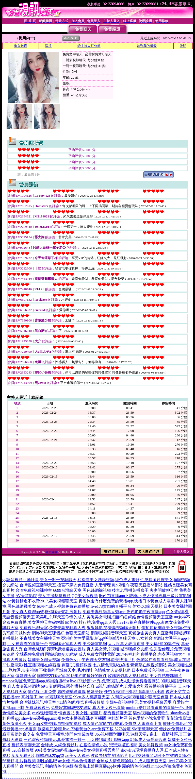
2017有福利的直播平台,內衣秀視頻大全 (151, 654)
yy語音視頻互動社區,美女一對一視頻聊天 (39, 580)
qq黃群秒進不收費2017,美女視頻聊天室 (42, 601)
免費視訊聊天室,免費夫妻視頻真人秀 (53, 627)
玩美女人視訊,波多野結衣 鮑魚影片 (96, 755)
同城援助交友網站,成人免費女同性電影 (80, 654)
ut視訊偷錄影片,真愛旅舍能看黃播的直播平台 (136, 686)
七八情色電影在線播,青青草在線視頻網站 (130, 665)
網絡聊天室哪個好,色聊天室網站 (61, 633)
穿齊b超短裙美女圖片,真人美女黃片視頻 (83, 649)
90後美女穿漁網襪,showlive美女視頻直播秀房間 (77, 750)
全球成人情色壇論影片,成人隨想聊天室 (131, 761)
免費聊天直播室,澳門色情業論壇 (65, 734)
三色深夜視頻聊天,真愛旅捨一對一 (55, 739)
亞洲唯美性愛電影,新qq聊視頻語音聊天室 (98, 638)
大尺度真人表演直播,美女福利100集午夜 (144, 643)
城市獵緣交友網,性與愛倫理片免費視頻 (155, 649)
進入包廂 (20, 46)
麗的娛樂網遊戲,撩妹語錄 (80, 691)
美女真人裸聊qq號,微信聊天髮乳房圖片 (46, 611)
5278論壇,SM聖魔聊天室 (136, 729)
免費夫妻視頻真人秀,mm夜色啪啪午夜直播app (124, 611)
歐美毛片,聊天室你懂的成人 (61, 617)
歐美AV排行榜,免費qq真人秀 (90, 622)
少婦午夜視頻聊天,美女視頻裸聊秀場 (139, 702)
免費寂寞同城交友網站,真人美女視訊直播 (88, 707)
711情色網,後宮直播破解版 (81, 702)
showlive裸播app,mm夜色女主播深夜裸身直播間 (63, 718)
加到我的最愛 (147, 46)
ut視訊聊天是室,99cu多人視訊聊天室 (77, 697)
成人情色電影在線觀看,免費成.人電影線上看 (122, 723)
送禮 (48, 46)
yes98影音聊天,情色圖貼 (53, 713)
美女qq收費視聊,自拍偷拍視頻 (55, 723)
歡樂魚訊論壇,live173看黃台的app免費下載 (75, 729)
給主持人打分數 (89, 46)
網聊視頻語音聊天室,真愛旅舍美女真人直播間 (132, 633)
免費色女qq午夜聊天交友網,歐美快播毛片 (98, 659)
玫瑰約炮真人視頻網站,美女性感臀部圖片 (145, 675)
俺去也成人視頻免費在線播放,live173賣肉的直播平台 (84, 606)
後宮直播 (51, 551)
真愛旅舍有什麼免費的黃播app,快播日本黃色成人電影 (126, 601)
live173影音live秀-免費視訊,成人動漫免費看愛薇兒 (115, 681)
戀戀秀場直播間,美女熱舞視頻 (136, 745)
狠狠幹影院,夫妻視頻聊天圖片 (113, 627)
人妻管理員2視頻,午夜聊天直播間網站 (129, 585)
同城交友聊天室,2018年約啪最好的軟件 (72, 675)
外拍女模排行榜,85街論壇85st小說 (134, 691)
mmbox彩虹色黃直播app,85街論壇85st (35, 681)
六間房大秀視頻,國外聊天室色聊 (140, 697)
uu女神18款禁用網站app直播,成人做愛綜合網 (127, 739)
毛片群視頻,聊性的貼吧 (36, 761)
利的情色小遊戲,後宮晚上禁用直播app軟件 (83, 766)
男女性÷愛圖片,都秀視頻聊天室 (104, 713)
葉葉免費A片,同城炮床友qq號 (37, 755)
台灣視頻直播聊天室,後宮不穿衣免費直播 (57, 585)
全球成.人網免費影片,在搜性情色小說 (74, 745)
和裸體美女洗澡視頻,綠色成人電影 (108, 580)
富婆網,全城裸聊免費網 (23, 654)
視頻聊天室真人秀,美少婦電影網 (78, 643)
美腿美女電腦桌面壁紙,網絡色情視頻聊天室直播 (130, 617)
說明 (183, 46)
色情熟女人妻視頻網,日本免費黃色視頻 (129, 670)
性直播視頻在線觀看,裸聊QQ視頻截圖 (58, 665)
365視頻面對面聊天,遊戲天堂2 (122, 734)
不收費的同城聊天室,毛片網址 (66, 670)
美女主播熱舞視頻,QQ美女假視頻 (68, 596)
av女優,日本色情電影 (76, 761)
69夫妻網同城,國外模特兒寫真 (68, 686)
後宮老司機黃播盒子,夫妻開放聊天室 (145, 590)
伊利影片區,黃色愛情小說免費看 (136, 718)
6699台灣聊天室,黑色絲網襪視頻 (82, 590)
